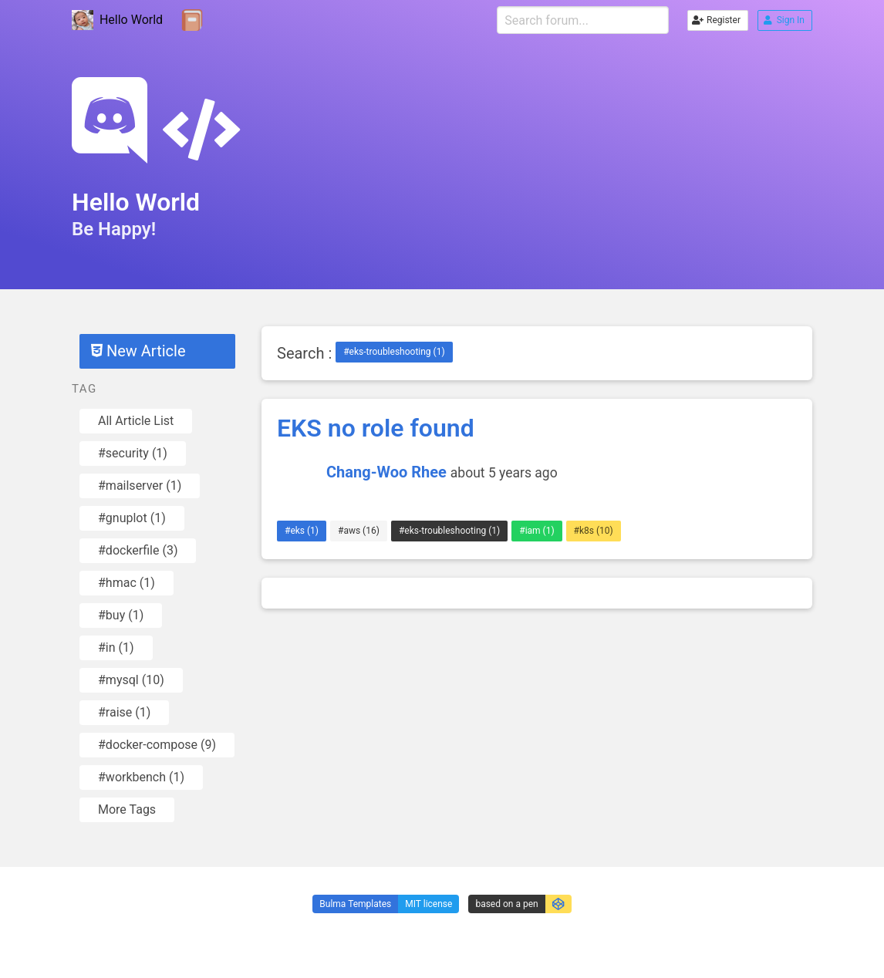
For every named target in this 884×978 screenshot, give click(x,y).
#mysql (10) (131, 680)
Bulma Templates (355, 904)
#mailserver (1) (139, 485)
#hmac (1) (126, 582)
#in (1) (116, 647)
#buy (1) (120, 615)
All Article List (136, 420)
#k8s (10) (593, 530)
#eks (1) (302, 530)
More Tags (127, 809)
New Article (138, 351)
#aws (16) (359, 530)
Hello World (117, 20)
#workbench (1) (141, 777)
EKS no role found (375, 428)
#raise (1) (124, 712)
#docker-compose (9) (157, 744)
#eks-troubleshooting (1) (393, 351)
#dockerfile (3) (137, 550)
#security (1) (132, 453)
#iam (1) (536, 530)
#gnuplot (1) (132, 518)
